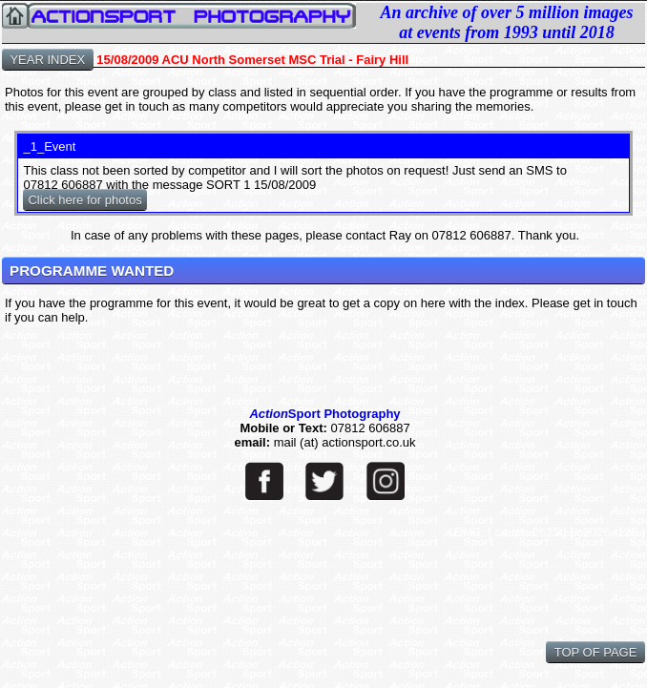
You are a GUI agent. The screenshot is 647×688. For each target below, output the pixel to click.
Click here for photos (84, 200)
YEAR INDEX (48, 59)
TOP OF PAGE (595, 652)
